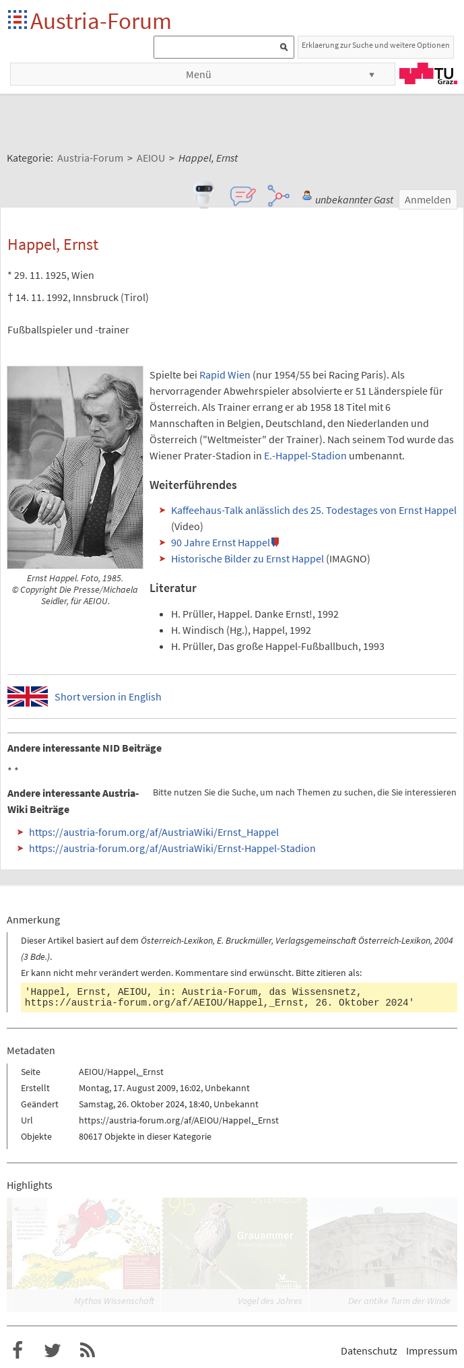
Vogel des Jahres (270, 1301)
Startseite (18, 20)
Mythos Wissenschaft (114, 1301)
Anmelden (428, 199)
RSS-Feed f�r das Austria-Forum (87, 1350)
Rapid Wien (225, 374)
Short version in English (108, 696)
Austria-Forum (101, 20)
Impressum (431, 1350)
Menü (198, 74)
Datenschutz (369, 1350)
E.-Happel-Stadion (305, 455)
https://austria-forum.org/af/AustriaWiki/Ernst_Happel (154, 832)
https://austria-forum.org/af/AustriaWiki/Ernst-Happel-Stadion (172, 848)
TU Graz (428, 73)
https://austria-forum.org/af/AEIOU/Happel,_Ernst (164, 1003)
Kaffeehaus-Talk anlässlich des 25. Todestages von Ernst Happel (314, 510)
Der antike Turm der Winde (399, 1301)
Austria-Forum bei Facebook (17, 1350)
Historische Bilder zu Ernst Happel (247, 558)
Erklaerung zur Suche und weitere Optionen (376, 45)
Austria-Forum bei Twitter (52, 1350)
